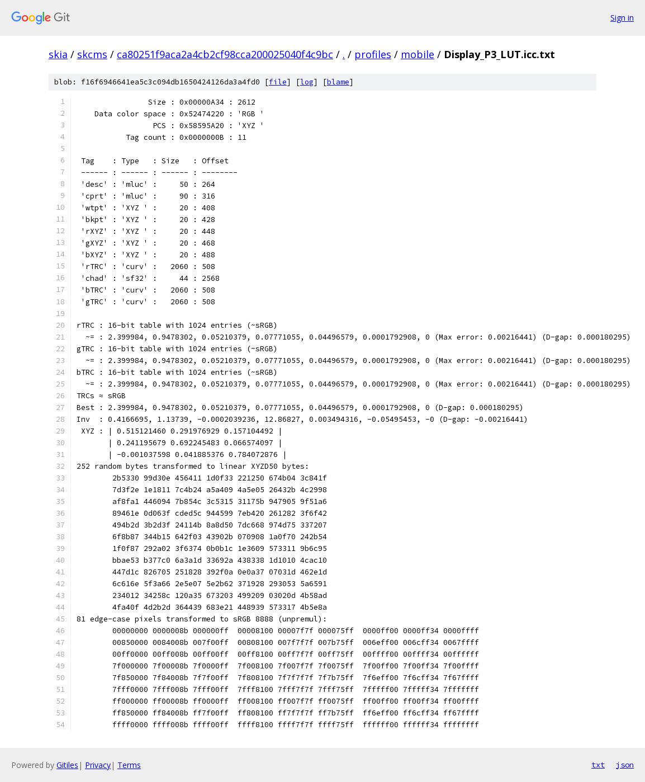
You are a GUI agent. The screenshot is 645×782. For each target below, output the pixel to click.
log (307, 82)
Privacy (98, 765)
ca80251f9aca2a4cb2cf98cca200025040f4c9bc (225, 54)
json (625, 765)
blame (338, 82)
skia (58, 54)
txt (598, 765)
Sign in (622, 17)
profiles (372, 54)
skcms (92, 54)
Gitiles (67, 765)
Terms (129, 765)
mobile (417, 54)
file (278, 82)
